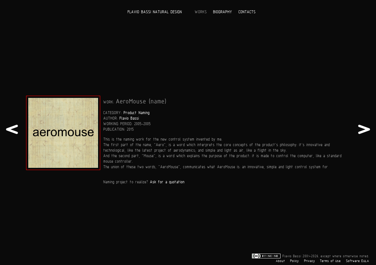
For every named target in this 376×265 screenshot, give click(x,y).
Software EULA (357, 261)
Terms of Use (330, 261)
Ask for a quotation (167, 181)
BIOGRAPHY (222, 11)
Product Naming (136, 112)
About (280, 261)
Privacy (309, 261)
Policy (294, 261)
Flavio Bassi (129, 118)
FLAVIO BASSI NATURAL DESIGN (154, 11)
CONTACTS (247, 11)
